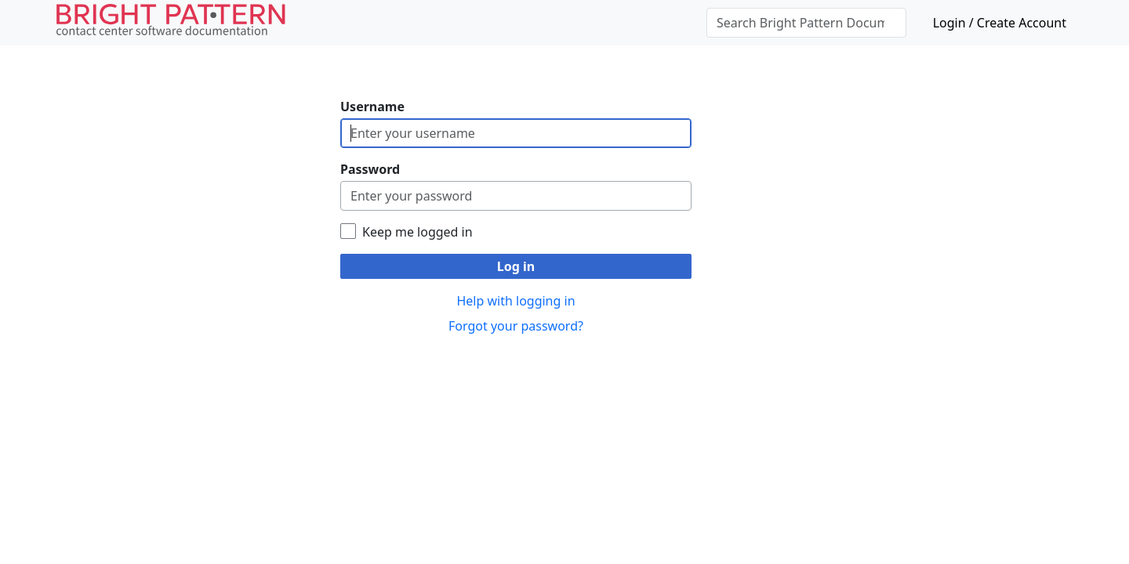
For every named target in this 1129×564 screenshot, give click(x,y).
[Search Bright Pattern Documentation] (806, 23)
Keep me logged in (417, 231)
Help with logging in (515, 300)
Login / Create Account (999, 22)
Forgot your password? (515, 325)
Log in (516, 266)
